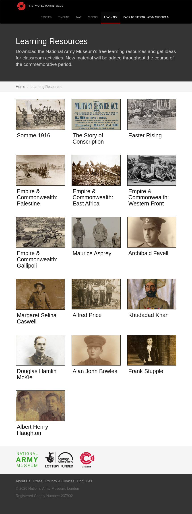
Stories (46, 17)
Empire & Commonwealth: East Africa (93, 197)
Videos (93, 17)
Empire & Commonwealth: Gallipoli (37, 259)
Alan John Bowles (95, 371)
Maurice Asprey (92, 253)
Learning (110, 17)
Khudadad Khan (148, 315)
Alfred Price (87, 315)
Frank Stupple (145, 371)
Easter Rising (145, 135)
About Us (23, 481)
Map (79, 17)
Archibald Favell (148, 253)
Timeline (64, 17)
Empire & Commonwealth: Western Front (148, 197)
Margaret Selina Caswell (37, 318)
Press (37, 481)
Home (20, 87)
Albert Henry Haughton (32, 430)
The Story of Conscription (88, 138)
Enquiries (84, 481)
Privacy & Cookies (59, 481)
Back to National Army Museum (147, 17)
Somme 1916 (33, 135)
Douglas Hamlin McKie (37, 374)
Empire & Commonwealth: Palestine (37, 197)
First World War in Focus (39, 6)
